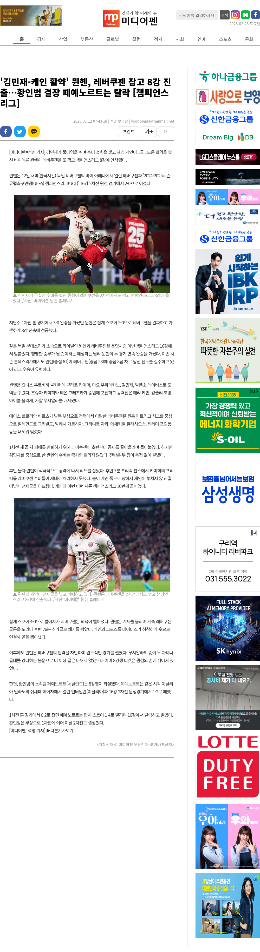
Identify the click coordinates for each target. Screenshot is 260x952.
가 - (166, 131)
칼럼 (136, 39)
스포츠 (225, 39)
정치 (158, 39)
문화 (249, 39)
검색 (224, 15)
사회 (180, 39)
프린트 (128, 131)
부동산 (87, 39)
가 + (148, 131)
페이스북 (6, 131)
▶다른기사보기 (59, 730)
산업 (63, 39)
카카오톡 (34, 131)
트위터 (20, 131)
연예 (201, 39)
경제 (41, 39)
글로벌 (112, 39)
